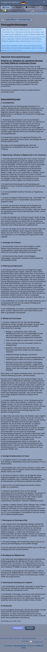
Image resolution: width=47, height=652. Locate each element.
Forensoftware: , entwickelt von (23, 647)
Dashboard (30, 7)
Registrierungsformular (34, 37)
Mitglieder (17, 7)
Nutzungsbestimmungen (29, 638)
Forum (5, 7)
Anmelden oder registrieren (10, 2)
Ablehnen (30, 628)
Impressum (17, 638)
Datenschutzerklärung (6, 638)
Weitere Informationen (14, 50)
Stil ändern (25, 641)
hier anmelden (36, 41)
